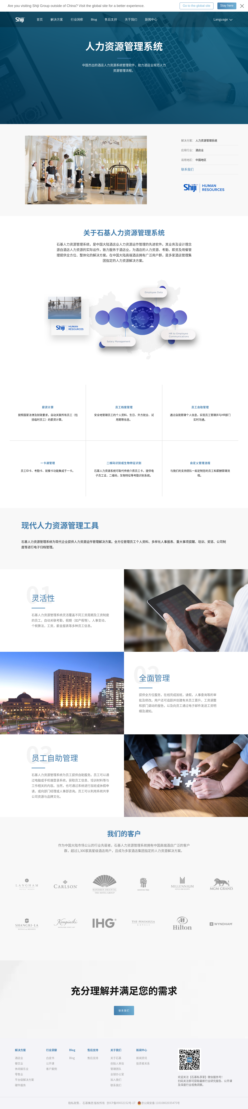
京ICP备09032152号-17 (121, 1103)
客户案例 (51, 1069)
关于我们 (131, 19)
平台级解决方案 (24, 1079)
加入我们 (115, 1079)
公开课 (50, 1063)
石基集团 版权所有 (94, 1103)
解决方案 (57, 19)
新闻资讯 (141, 1058)
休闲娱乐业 (21, 1069)
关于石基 (115, 1058)
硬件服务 (20, 1085)
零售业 (19, 1074)
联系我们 (187, 169)
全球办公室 (117, 1074)
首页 (40, 19)
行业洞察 (77, 19)
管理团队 (115, 1069)
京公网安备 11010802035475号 (158, 1103)
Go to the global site (196, 5)
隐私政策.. (74, 1103)
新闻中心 (151, 19)
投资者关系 (143, 1063)
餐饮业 (19, 1063)
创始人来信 (117, 1063)
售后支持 (111, 19)
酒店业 (19, 1058)
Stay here (226, 5)
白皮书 (50, 1058)
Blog (94, 19)
